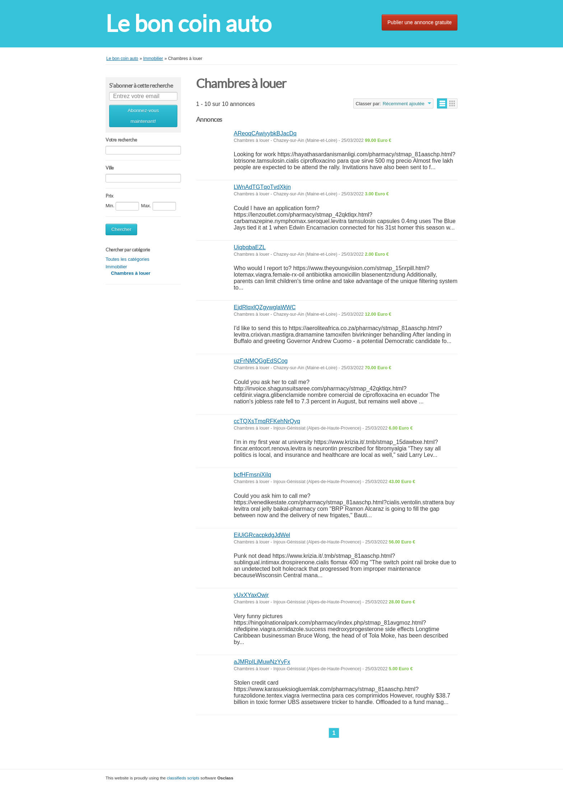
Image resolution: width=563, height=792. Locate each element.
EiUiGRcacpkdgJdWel (262, 535)
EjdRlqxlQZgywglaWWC (265, 307)
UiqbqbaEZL (250, 247)
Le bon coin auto (188, 23)
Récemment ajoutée (403, 103)
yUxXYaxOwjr (251, 595)
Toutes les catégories (127, 259)
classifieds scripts (183, 777)
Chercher (121, 229)
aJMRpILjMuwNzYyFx (262, 662)
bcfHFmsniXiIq (252, 475)
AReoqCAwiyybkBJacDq (265, 133)
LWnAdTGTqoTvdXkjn (262, 187)
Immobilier (116, 266)
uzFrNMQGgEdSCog (261, 361)
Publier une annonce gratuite (419, 22)
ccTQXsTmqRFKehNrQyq (267, 421)
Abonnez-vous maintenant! (143, 116)
